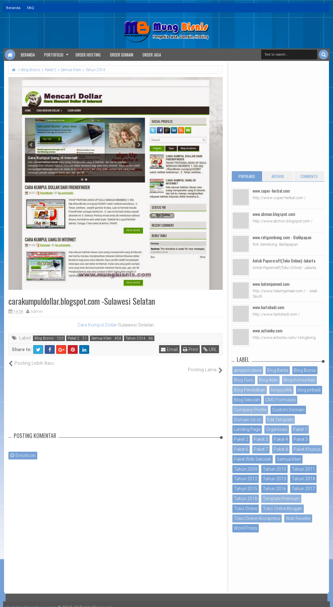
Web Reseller (298, 518)
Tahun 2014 (135, 338)
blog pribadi (309, 389)
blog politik (281, 389)
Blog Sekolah (247, 399)
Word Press (245, 528)
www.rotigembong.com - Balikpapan (282, 237)
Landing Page (247, 429)
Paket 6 (241, 449)
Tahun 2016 (274, 488)
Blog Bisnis (44, 338)
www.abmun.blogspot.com (274, 214)
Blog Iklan (268, 379)
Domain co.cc (248, 419)
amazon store (248, 370)
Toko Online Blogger (282, 508)
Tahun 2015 (245, 488)
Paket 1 (300, 429)
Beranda (13, 8)
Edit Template (280, 419)
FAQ (30, 8)
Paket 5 (301, 439)
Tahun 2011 (303, 469)
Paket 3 (261, 439)
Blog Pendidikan (249, 389)
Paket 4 (281, 439)
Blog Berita (277, 370)
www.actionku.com (267, 330)
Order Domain (121, 55)
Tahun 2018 (245, 498)
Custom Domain (288, 409)
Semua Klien (101, 338)
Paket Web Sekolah (252, 459)
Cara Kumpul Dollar (97, 325)
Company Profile (250, 409)
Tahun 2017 (303, 488)
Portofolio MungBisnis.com (33, 600)
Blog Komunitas (299, 379)
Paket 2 (74, 338)
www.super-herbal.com (271, 190)
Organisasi (276, 429)
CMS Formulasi (280, 399)
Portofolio (53, 55)
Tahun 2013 (274, 478)
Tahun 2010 (274, 469)
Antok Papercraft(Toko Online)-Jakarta (284, 260)
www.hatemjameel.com (271, 284)
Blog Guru (243, 379)
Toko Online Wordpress (257, 518)
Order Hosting (88, 55)
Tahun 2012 (245, 478)
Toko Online (245, 508)
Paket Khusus (307, 449)
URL (210, 349)
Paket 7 (261, 449)
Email (169, 349)
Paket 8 (281, 449)
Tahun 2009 (245, 469)
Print (190, 349)
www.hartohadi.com (268, 307)
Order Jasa (152, 55)
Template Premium (281, 498)
